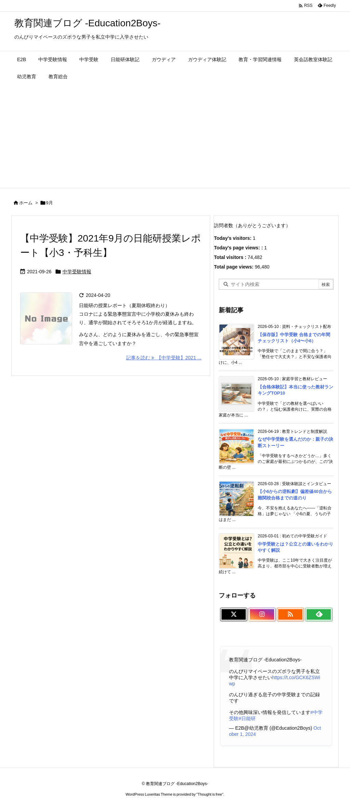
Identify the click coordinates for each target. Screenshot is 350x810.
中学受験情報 (77, 271)
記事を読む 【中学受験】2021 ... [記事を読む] (163, 357)
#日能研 (247, 718)
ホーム (25, 202)
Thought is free (210, 794)
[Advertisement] (175, 136)
